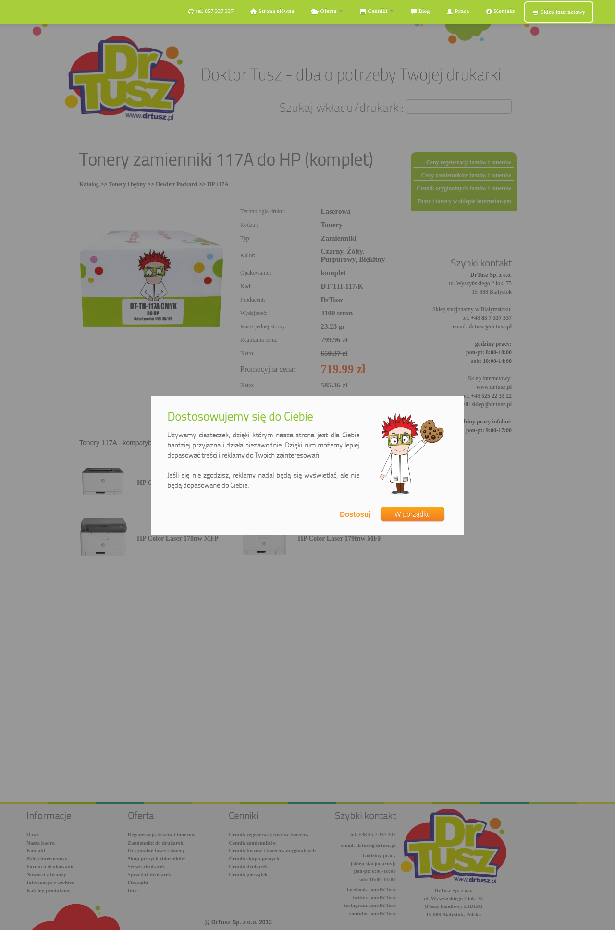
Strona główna (272, 11)
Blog (420, 11)
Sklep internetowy (558, 12)
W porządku (412, 514)
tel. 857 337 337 (211, 11)
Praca (457, 11)
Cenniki (376, 11)
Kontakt (500, 11)
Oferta (327, 11)
